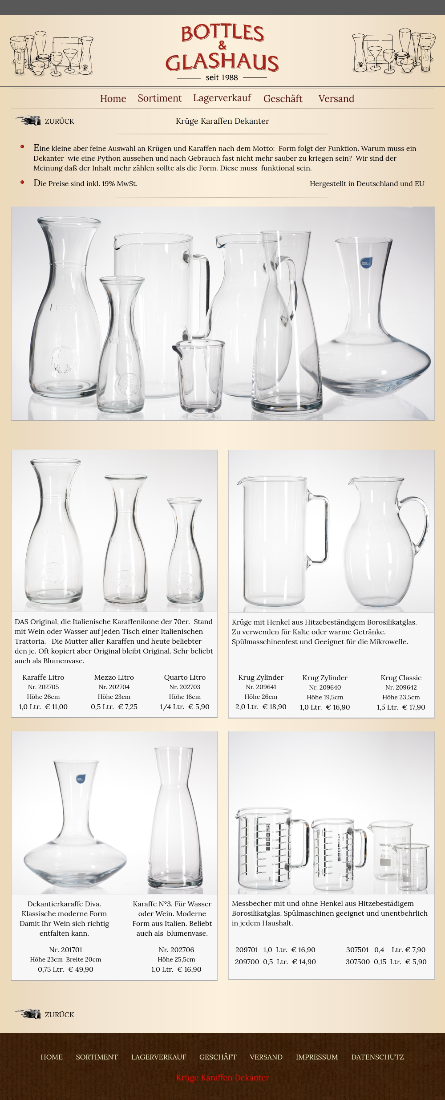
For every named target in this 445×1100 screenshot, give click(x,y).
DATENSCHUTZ (377, 1056)
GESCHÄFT (218, 1056)
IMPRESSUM (317, 1056)
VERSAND (266, 1056)
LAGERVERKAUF (158, 1056)
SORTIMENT (97, 1056)
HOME (51, 1056)
